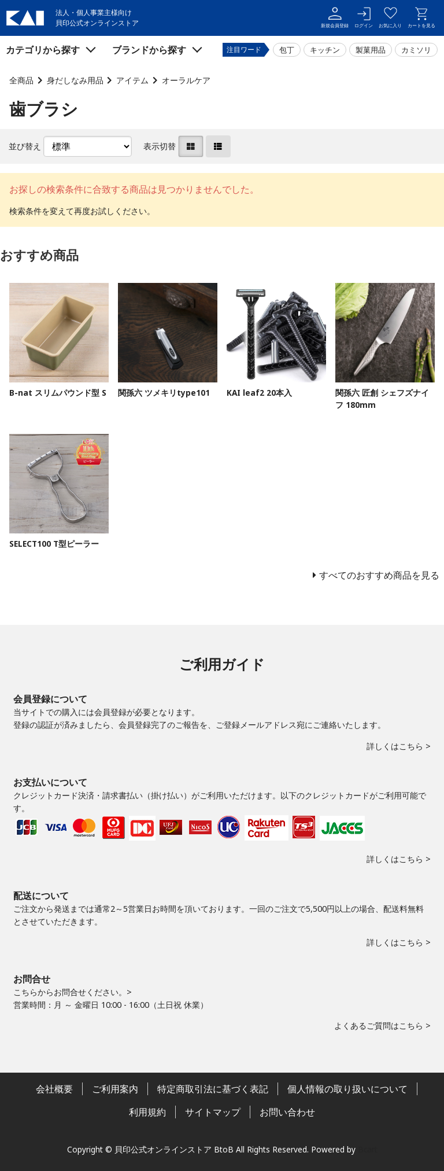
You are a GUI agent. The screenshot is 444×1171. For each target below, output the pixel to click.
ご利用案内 (115, 1088)
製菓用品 (371, 50)
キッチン (325, 50)
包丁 (286, 50)
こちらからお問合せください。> (72, 991)
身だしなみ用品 (75, 80)
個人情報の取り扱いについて (347, 1088)
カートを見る (421, 17)
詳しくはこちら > (399, 746)
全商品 (21, 80)
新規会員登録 (335, 17)
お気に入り (390, 17)
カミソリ (416, 50)
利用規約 (147, 1112)
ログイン (363, 17)
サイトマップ (212, 1112)
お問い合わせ (287, 1112)
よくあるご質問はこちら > (382, 1025)
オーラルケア (186, 80)
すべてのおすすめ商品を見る (379, 575)
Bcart (368, 1149)
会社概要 (54, 1088)
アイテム (132, 80)
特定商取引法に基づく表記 (212, 1088)
